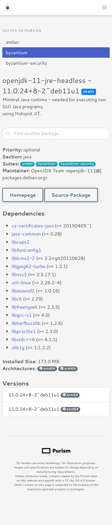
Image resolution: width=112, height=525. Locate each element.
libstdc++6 (23, 339)
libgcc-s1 (22, 315)
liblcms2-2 (23, 258)
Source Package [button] (70, 194)
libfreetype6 (25, 306)
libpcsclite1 (24, 331)
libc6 (17, 298)
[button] (104, 7)
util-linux (21, 282)
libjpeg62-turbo (28, 266)
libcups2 (20, 241)
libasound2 (23, 290)
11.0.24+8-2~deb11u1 (44, 394)
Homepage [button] (23, 194)
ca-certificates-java (33, 225)
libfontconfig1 (26, 250)
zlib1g (18, 347)
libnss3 (19, 274)
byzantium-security (26, 62)
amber (12, 42)
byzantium (17, 52)
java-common (26, 233)
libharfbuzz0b (26, 323)
